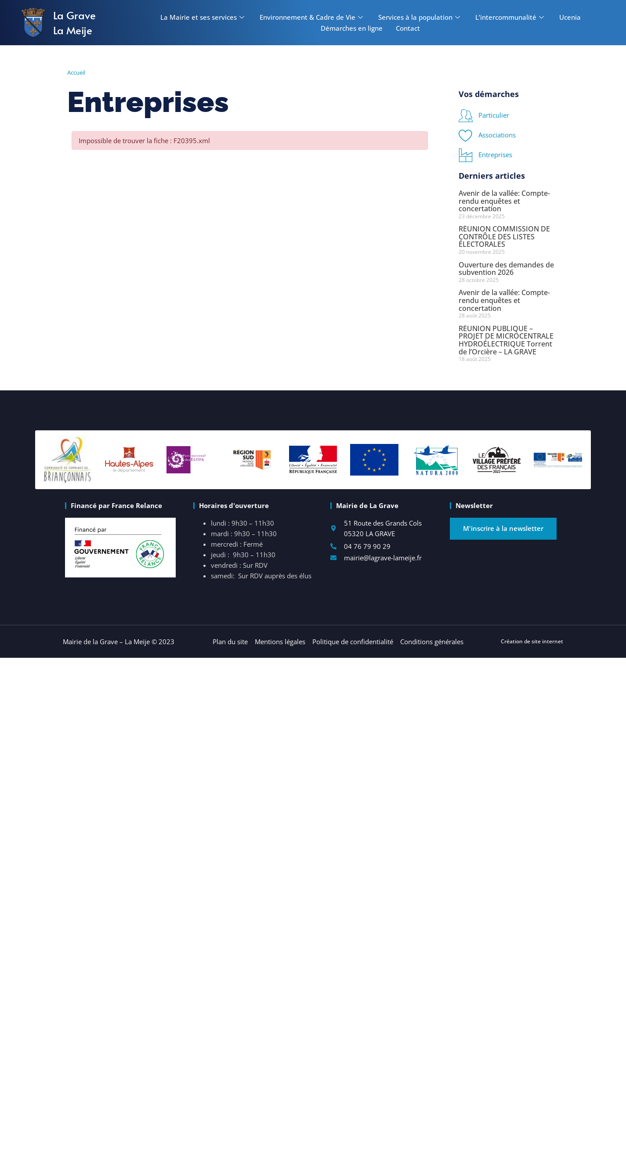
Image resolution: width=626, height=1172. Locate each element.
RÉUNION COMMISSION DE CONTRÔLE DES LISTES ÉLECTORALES (504, 236)
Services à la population (420, 17)
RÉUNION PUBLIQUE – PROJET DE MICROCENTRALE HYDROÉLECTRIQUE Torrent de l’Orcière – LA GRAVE (506, 340)
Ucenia (570, 17)
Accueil (76, 72)
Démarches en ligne (352, 28)
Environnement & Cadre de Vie (312, 17)
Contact (408, 28)
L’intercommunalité (510, 17)
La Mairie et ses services (203, 17)
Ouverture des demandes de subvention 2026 (506, 269)
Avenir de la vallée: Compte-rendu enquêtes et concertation (504, 200)
